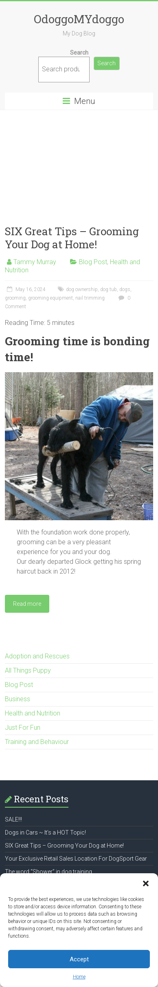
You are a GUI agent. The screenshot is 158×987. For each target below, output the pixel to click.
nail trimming (90, 298)
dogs (124, 289)
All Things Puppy (28, 670)
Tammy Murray (34, 262)
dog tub (108, 289)
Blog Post (93, 262)
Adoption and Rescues (37, 656)
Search (79, 52)
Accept (79, 959)
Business (17, 699)
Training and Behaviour (37, 742)
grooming (15, 298)
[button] (146, 883)
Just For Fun (22, 727)
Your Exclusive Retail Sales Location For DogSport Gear (76, 858)
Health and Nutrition (32, 713)
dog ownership (82, 289)
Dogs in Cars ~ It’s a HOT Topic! (45, 832)
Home (79, 977)
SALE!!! (13, 819)
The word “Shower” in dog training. (49, 871)
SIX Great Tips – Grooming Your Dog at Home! (72, 237)
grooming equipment (50, 298)
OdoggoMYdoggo (79, 18)
